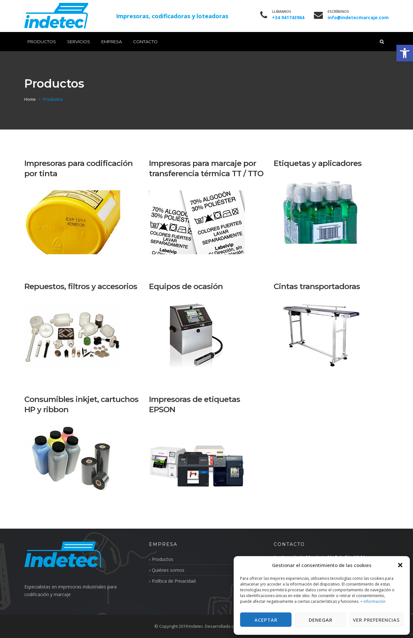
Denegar (320, 620)
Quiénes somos (168, 570)
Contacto (145, 41)
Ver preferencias (376, 620)
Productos (41, 41)
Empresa (111, 41)
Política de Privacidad (174, 581)
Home (30, 99)
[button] (404, 53)
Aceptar (265, 620)
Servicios (78, 41)
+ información (373, 601)
